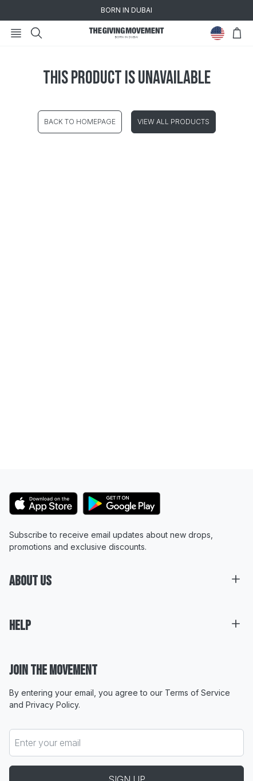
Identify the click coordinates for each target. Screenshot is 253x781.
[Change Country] (217, 33)
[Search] (37, 33)
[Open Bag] (237, 33)
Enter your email (47, 742)
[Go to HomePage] (126, 33)
